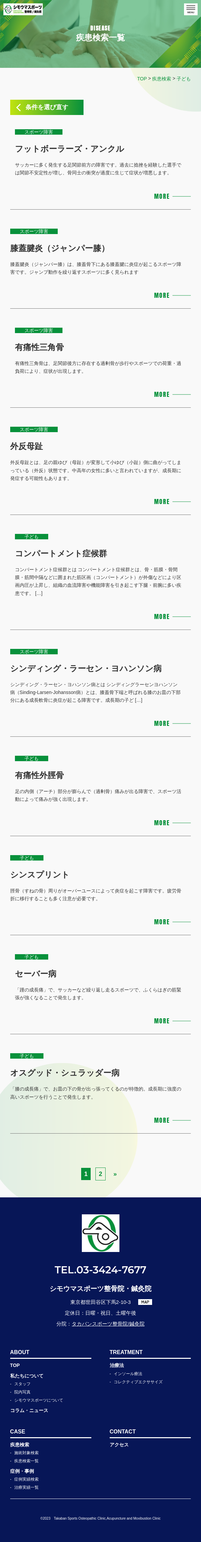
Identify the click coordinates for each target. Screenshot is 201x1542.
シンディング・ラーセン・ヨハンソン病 (86, 668)
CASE (17, 1431)
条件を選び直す (46, 107)
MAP (145, 1302)
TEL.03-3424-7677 (100, 1270)
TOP (15, 1365)
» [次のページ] (115, 1174)
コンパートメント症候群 (61, 553)
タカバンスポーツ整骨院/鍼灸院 (108, 1324)
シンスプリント (40, 874)
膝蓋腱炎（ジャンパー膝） (59, 248)
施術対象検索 (26, 1452)
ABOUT (20, 1352)
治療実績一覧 (26, 1487)
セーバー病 (35, 973)
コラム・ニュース (29, 1410)
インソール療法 (128, 1373)
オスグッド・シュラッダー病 (65, 1072)
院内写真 (22, 1392)
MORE (161, 196)
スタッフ (22, 1384)
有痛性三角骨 (39, 347)
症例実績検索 (26, 1479)
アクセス (119, 1444)
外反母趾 (26, 446)
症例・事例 (22, 1471)
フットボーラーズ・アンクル (69, 148)
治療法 (117, 1365)
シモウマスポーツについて (38, 1400)
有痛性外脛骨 (39, 775)
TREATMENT (126, 1352)
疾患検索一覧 (26, 1461)
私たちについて (26, 1376)
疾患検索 (19, 1444)
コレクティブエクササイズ (138, 1382)
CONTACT (123, 1431)
